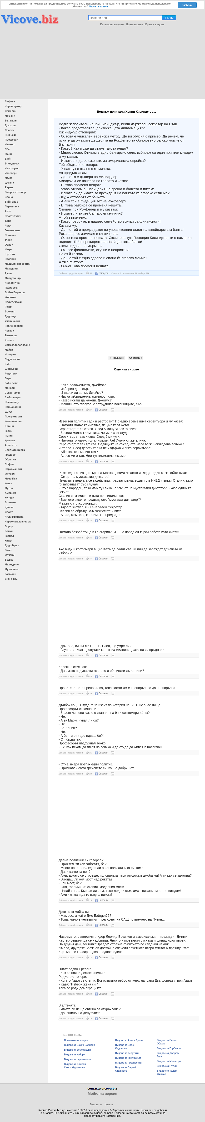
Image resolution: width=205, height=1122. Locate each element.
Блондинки (12, 163)
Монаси (10, 387)
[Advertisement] (102, 63)
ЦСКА (8, 411)
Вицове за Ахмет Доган (129, 1040)
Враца (9, 196)
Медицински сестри (17, 263)
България (11, 120)
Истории (10, 354)
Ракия (8, 306)
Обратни (10, 459)
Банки (9, 531)
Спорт (9, 512)
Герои (8, 430)
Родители (11, 373)
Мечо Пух (11, 478)
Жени (8, 154)
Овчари (10, 554)
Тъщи (8, 239)
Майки (9, 349)
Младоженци (13, 278)
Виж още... (11, 578)
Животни (10, 297)
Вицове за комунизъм (128, 1058)
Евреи (9, 187)
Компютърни (13, 421)
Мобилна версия (102, 1093)
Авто (8, 211)
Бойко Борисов (15, 292)
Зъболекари (12, 397)
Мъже (8, 177)
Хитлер (9, 340)
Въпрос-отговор (15, 192)
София (9, 464)
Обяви (9, 244)
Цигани (9, 182)
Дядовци (10, 316)
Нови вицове (134, 24)
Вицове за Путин (167, 1066)
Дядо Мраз (12, 545)
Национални (13, 407)
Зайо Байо (11, 383)
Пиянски (10, 134)
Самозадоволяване (17, 344)
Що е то (10, 254)
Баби (8, 158)
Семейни (10, 111)
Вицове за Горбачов (169, 1048)
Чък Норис (12, 168)
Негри (8, 249)
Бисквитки (96, 1104)
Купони (9, 497)
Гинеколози (12, 230)
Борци (9, 526)
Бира (8, 378)
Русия (8, 273)
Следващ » (135, 358)
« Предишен (117, 358)
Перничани (12, 206)
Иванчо (9, 144)
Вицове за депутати (127, 1053)
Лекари (9, 330)
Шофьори (11, 368)
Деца (8, 220)
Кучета (9, 507)
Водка (9, 559)
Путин (9, 435)
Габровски (11, 287)
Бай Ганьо (11, 201)
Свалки (9, 130)
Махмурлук (12, 564)
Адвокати (11, 445)
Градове (10, 454)
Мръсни (10, 115)
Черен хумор (13, 106)
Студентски (12, 359)
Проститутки (13, 216)
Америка (10, 492)
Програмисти (13, 416)
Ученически (12, 321)
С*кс (7, 149)
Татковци (11, 335)
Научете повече (98, 6)
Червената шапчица (18, 521)
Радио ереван (14, 325)
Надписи (10, 259)
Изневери (11, 173)
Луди (8, 225)
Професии (11, 139)
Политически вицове (76, 1040)
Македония (12, 268)
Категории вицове (112, 24)
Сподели (101, 273)
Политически (13, 301)
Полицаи (10, 235)
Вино (8, 550)
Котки (8, 483)
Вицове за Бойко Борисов (79, 1045)
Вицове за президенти (128, 1062)
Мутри (9, 488)
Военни (10, 311)
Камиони (10, 574)
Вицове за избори (74, 1054)
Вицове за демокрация (77, 1049)
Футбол (10, 473)
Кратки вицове (154, 24)
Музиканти (12, 569)
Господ (9, 535)
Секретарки (12, 392)
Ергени (9, 426)
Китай (8, 540)
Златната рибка (15, 449)
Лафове (10, 101)
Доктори (10, 125)
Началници (12, 402)
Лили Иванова (14, 516)
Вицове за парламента (77, 1059)
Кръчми (10, 440)
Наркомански (13, 469)
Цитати (109, 1104)
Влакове (10, 502)
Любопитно (12, 282)
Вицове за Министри (169, 1061)
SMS (7, 364)
